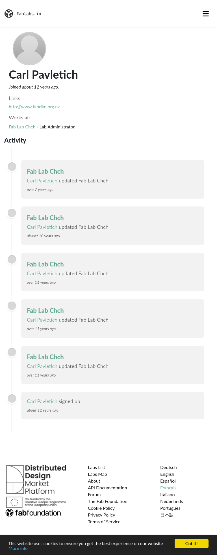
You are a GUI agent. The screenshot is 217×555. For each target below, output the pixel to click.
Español (168, 480)
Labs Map (97, 474)
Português (170, 508)
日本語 (167, 514)
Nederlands (171, 501)
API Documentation (107, 487)
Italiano (167, 494)
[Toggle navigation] (205, 13)
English (167, 474)
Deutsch (168, 467)
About (94, 480)
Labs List (96, 467)
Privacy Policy (101, 514)
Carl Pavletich (42, 180)
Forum (94, 494)
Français (168, 487)
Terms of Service (104, 521)
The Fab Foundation (107, 501)
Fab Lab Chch (22, 126)
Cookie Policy (101, 508)
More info (18, 549)
